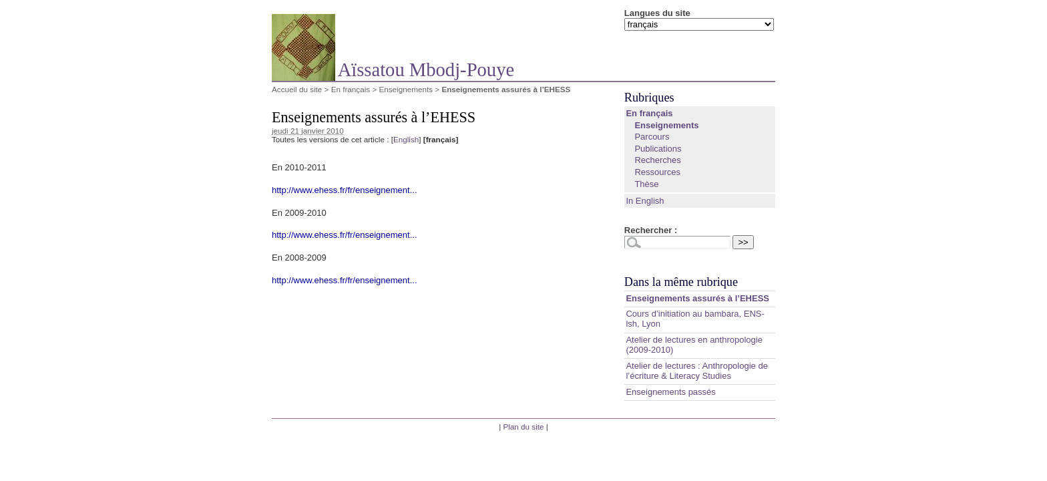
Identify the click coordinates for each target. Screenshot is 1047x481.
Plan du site (523, 426)
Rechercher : (650, 230)
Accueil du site (297, 89)
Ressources (657, 172)
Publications (657, 149)
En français (350, 89)
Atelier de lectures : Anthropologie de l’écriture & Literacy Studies (696, 371)
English (406, 139)
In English (645, 201)
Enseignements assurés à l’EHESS (697, 298)
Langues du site (657, 13)
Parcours (651, 137)
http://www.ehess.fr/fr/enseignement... (344, 190)
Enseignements (406, 89)
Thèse (646, 184)
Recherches (657, 160)
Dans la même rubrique (681, 282)
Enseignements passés (670, 392)
